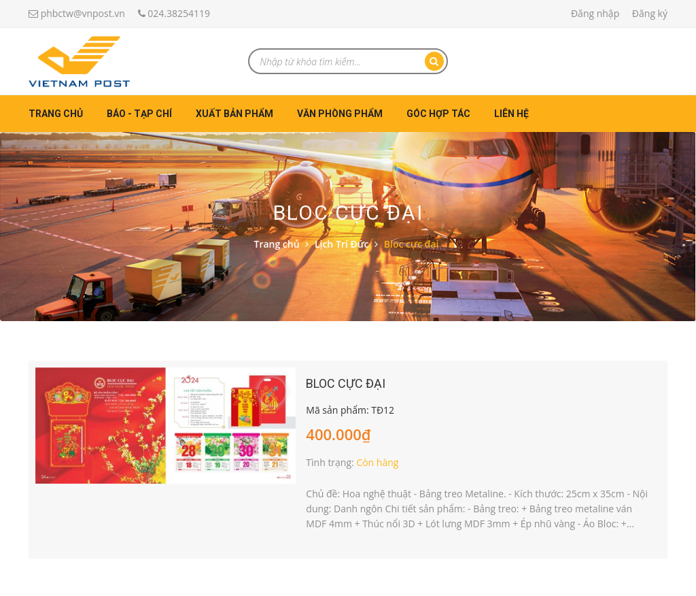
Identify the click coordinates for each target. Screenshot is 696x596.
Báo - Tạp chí (139, 113)
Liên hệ (511, 113)
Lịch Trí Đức (342, 243)
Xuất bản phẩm (234, 113)
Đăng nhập (595, 13)
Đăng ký (649, 13)
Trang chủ (56, 113)
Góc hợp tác (438, 113)
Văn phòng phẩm (340, 113)
